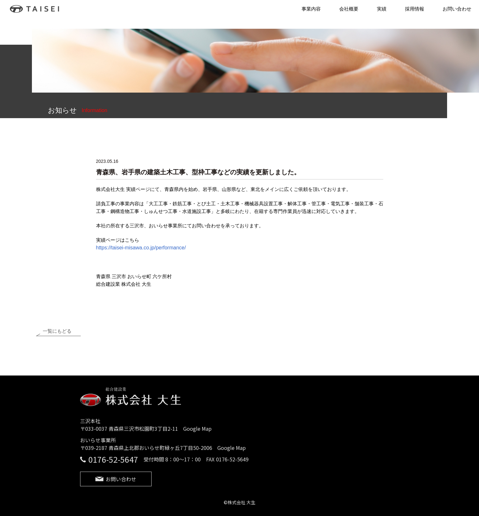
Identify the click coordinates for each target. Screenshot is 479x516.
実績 (381, 8)
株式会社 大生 (37, 9)
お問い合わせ (457, 8)
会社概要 (348, 8)
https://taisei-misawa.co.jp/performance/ (141, 247)
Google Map (197, 430)
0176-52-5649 (232, 461)
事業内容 (311, 8)
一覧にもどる (57, 333)
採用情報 (414, 8)
